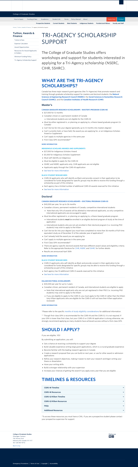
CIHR (77, 248)
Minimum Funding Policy (22, 56)
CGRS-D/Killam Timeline (54, 397)
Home (14, 27)
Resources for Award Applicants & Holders (25, 52)
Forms (66, 19)
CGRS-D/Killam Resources (55, 401)
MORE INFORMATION (49, 144)
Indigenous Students (86, 23)
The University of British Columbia (17, 5)
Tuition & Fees (19, 40)
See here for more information (56, 171)
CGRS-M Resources (52, 392)
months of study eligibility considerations (82, 311)
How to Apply (18, 19)
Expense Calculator (21, 43)
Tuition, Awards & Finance (24, 27)
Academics (44, 19)
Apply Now (111, 19)
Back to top (17, 446)
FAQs (46, 406)
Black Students (72, 23)
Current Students (58, 23)
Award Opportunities (21, 47)
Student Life (56, 19)
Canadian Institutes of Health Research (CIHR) (84, 100)
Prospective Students (43, 23)
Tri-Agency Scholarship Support (25, 60)
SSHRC (92, 248)
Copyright (44, 463)
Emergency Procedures (20, 463)
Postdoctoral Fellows (103, 23)
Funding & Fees (32, 19)
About (85, 19)
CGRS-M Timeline (51, 388)
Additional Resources (53, 410)
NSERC (83, 248)
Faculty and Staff (118, 23)
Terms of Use (34, 463)
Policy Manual (76, 19)
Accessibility (54, 463)
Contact (121, 19)
